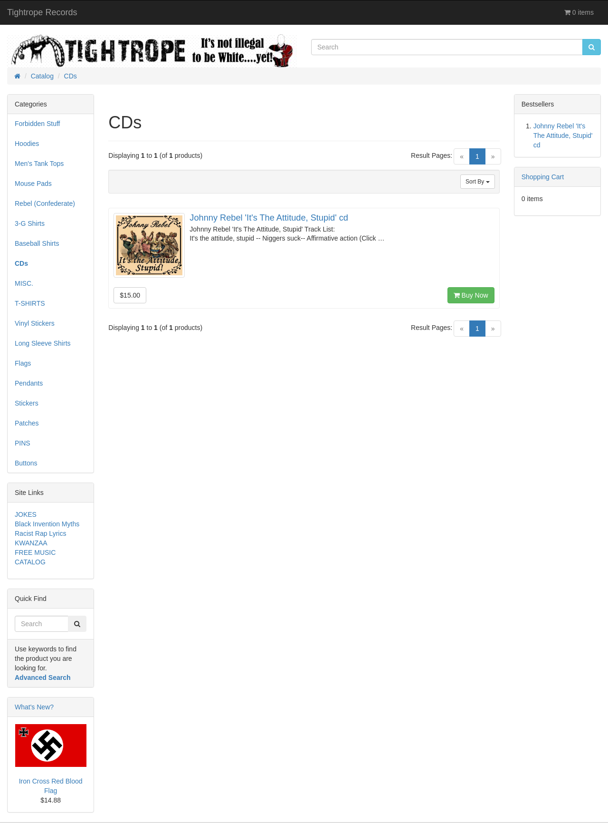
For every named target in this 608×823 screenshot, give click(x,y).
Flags (23, 363)
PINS (22, 443)
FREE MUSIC (35, 552)
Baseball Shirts (37, 243)
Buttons (26, 463)
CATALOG (30, 562)
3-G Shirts (30, 223)
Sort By (478, 181)
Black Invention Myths (47, 524)
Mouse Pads (33, 183)
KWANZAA (31, 543)
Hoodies (27, 143)
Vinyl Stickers (35, 323)
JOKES (26, 514)
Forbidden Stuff (37, 123)
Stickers (26, 403)
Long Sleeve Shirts (43, 343)
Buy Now (471, 295)
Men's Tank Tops (39, 163)
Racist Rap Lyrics (40, 533)
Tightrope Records (42, 12)
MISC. (24, 283)
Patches (27, 423)
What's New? (34, 707)
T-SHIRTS (30, 303)
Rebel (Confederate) (45, 203)
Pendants (29, 383)
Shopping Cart (543, 177)
